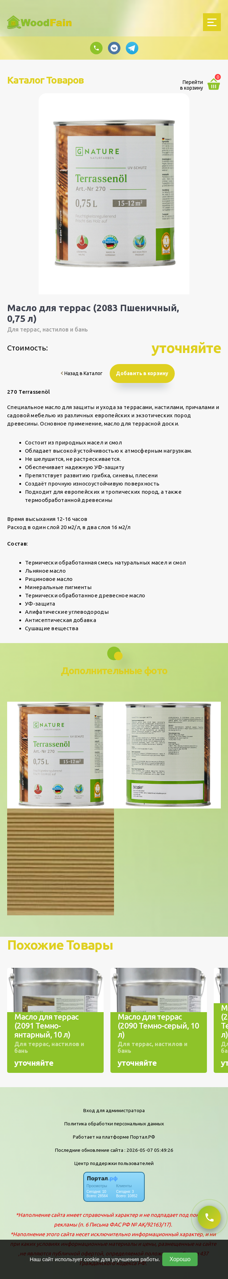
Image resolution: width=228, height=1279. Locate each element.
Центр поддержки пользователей (114, 1163)
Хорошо (179, 1259)
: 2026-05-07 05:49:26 (148, 1150)
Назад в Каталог (82, 373)
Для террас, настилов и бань (47, 329)
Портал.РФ (142, 1137)
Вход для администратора (114, 1110)
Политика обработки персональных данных (114, 1123)
